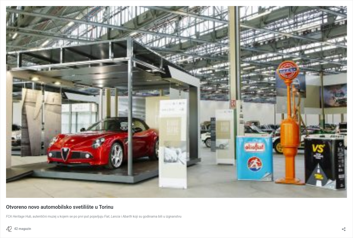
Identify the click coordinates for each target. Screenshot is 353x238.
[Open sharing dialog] (343, 227)
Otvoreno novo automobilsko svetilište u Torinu (59, 207)
